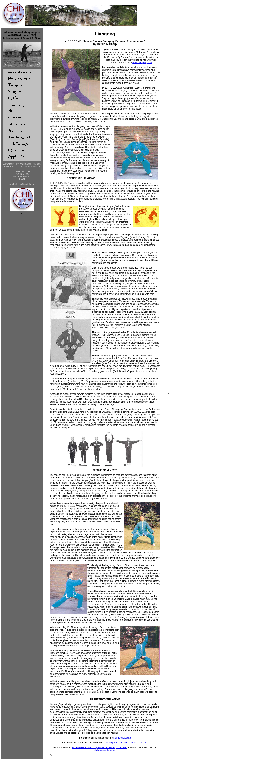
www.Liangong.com (142, 62)
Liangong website (122, 737)
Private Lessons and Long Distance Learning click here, (99, 747)
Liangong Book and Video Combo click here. (126, 742)
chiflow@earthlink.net (105, 750)
